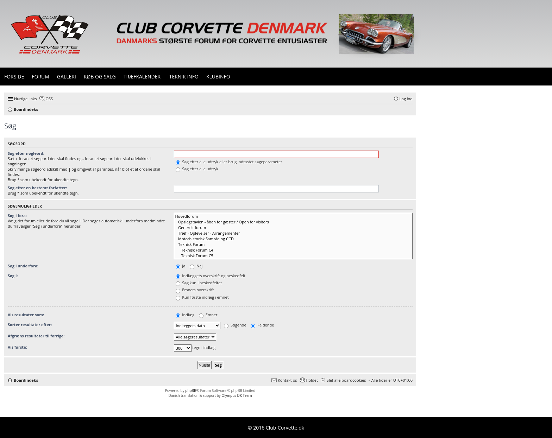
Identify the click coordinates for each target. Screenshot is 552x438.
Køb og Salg (100, 76)
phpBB (190, 390)
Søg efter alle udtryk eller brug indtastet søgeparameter (229, 161)
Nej (196, 265)
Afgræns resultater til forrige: (36, 335)
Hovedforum (293, 216)
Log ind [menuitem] (406, 98)
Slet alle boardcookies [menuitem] (346, 380)
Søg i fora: (17, 215)
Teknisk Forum (293, 244)
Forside (14, 76)
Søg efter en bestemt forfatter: (37, 187)
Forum (40, 76)
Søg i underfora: (23, 265)
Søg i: (13, 275)
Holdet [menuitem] (312, 380)
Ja (181, 265)
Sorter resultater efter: (30, 324)
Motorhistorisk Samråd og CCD (293, 239)
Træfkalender (142, 76)
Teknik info (184, 76)
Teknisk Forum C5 (293, 256)
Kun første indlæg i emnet (202, 297)
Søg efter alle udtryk (197, 168)
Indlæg (185, 314)
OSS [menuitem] (49, 98)
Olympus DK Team (236, 395)
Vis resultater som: (26, 314)
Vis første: (17, 347)
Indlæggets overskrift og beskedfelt (210, 275)
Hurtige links (25, 98)
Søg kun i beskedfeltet (199, 282)
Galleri (66, 76)
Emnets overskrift (195, 289)
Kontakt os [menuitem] (287, 380)
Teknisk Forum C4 (293, 250)
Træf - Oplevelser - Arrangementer (293, 233)
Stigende (235, 325)
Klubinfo (218, 76)
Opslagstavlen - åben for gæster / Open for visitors (293, 222)
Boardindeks (26, 380)
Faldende (262, 325)
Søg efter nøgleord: (26, 153)
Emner (208, 314)
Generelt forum (293, 227)
